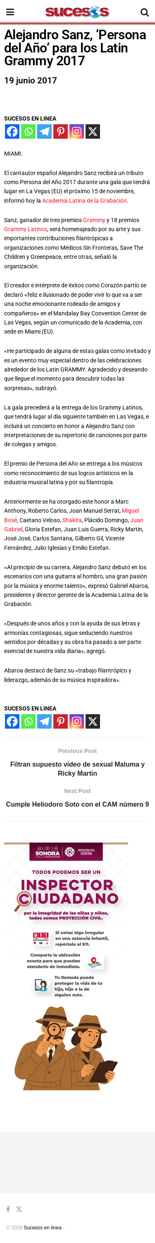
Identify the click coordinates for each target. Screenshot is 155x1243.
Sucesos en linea (42, 1228)
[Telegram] (44, 131)
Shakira (72, 520)
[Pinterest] (60, 131)
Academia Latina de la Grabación (84, 200)
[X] (93, 131)
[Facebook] (12, 131)
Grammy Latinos (25, 229)
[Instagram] (76, 131)
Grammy (93, 220)
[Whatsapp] (28, 131)
